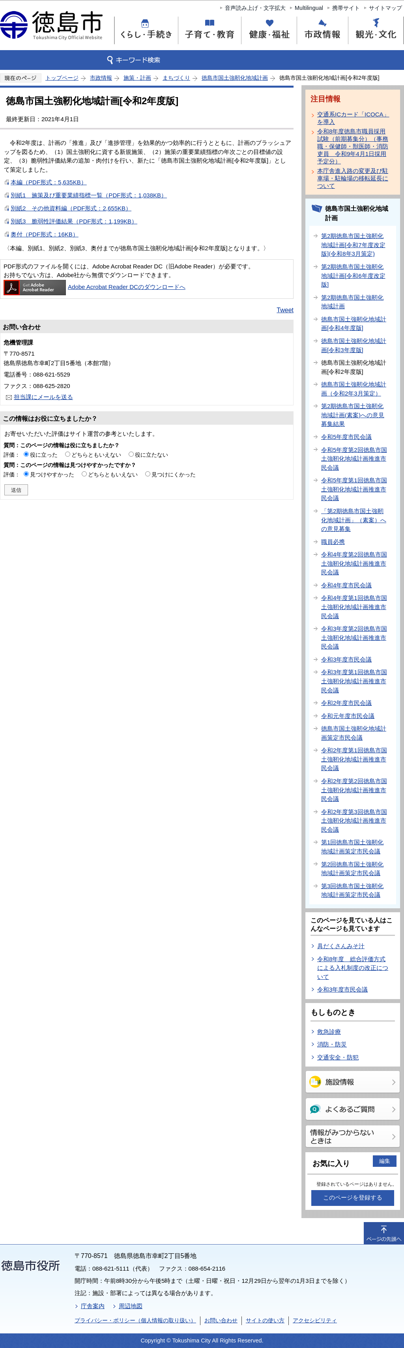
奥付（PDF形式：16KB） (45, 234)
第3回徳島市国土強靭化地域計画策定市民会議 (352, 890)
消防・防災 (332, 1044)
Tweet (285, 310)
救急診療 (329, 1031)
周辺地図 (130, 1306)
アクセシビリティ (315, 1320)
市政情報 (101, 78)
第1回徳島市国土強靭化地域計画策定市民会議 (352, 847)
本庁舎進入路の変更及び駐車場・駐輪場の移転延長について (352, 178)
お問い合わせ (221, 1320)
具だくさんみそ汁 (341, 946)
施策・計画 (137, 78)
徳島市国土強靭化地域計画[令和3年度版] (353, 345)
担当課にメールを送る (43, 397)
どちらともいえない (96, 455)
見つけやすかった (52, 474)
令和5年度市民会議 (346, 436)
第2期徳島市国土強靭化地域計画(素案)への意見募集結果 (352, 415)
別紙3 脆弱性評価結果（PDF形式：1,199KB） (74, 221)
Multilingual (309, 8)
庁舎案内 (93, 1306)
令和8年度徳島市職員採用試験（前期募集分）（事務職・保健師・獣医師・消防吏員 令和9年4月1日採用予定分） (352, 146)
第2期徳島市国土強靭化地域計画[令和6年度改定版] (353, 275)
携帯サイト (346, 8)
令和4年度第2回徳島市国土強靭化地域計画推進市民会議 (354, 563)
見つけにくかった (174, 474)
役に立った (44, 455)
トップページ (62, 78)
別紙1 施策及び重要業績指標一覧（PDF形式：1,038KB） (89, 195)
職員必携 (333, 541)
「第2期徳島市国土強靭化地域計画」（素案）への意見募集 (353, 520)
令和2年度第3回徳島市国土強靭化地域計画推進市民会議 (354, 820)
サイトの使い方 (265, 1320)
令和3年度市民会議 (346, 659)
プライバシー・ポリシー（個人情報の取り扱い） (135, 1320)
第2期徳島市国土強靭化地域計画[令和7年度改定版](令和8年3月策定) (353, 244)
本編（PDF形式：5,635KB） (49, 182)
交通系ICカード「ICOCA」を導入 (353, 118)
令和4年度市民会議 (346, 585)
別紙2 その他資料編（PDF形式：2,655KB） (71, 208)
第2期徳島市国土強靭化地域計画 (352, 302)
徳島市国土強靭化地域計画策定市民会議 (353, 733)
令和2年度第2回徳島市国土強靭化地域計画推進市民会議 (354, 790)
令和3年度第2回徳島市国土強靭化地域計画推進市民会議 (354, 637)
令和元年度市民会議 (347, 715)
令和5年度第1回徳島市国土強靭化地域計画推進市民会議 (354, 489)
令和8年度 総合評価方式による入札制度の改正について (352, 968)
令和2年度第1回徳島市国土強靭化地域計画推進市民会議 (354, 759)
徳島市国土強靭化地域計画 (235, 78)
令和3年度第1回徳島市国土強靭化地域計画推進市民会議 (354, 681)
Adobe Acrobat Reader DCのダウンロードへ (94, 286)
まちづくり (176, 78)
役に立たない (151, 455)
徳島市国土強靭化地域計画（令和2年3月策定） (353, 389)
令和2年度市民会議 (346, 702)
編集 (384, 1161)
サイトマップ (385, 8)
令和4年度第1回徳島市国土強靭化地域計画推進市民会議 (354, 606)
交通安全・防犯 (338, 1057)
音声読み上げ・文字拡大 (255, 8)
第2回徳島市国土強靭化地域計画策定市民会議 (352, 869)
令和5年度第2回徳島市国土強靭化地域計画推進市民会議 (354, 458)
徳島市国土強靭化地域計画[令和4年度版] (353, 324)
